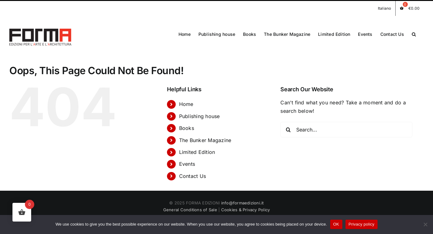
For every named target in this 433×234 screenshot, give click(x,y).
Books (186, 126)
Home (186, 102)
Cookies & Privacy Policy (245, 207)
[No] (425, 224)
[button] (414, 34)
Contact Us (192, 173)
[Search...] (346, 127)
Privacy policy (361, 224)
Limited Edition (197, 149)
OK (336, 224)
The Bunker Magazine (205, 138)
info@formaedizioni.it (242, 200)
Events (187, 162)
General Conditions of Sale (190, 207)
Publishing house (199, 114)
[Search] (288, 127)
